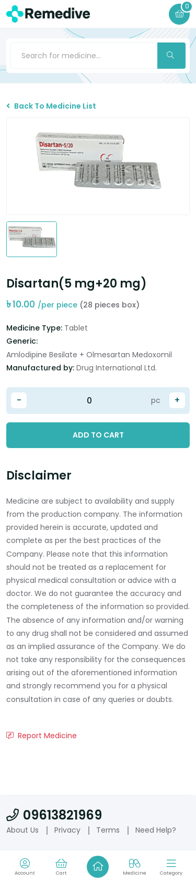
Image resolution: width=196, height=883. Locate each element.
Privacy (67, 830)
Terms (108, 830)
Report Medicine (41, 735)
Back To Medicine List (51, 106)
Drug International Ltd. (116, 368)
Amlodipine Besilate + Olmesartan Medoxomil (89, 354)
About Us (22, 830)
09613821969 (54, 815)
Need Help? (155, 830)
